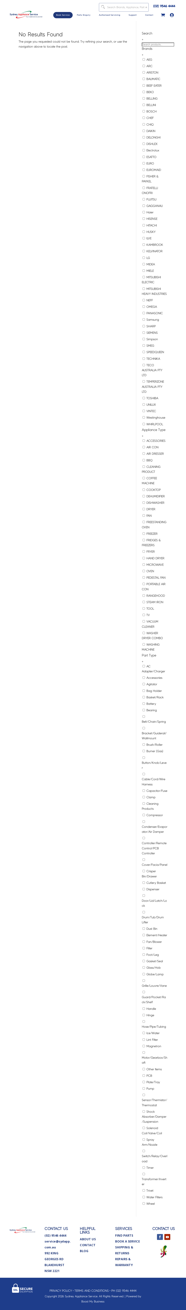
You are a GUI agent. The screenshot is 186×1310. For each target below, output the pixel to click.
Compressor (153, 815)
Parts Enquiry (83, 15)
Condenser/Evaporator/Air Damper (154, 826)
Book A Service (127, 1241)
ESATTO (149, 157)
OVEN (148, 571)
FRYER (149, 551)
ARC (148, 66)
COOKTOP (152, 489)
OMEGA (150, 306)
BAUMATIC (151, 79)
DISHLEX (150, 143)
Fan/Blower (152, 941)
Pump (148, 1088)
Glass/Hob (152, 967)
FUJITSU (149, 199)
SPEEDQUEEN (153, 352)
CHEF (148, 117)
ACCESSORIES (154, 440)
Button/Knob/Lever (154, 762)
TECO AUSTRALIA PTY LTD (152, 370)
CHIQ (148, 124)
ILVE (147, 238)
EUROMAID (152, 169)
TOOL (148, 608)
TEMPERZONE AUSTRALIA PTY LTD (153, 386)
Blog (84, 1251)
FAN (147, 515)
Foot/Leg (151, 954)
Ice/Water (151, 1033)
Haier (148, 212)
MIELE (148, 270)
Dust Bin (150, 928)
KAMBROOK (153, 244)
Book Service (63, 15)
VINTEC (149, 411)
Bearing (150, 710)
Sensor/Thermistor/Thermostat (154, 1100)
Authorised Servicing (109, 15)
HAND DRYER (153, 558)
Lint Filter (150, 1039)
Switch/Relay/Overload (154, 1156)
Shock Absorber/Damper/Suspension (154, 1116)
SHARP (149, 326)
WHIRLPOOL (153, 424)
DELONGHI (151, 137)
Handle (149, 1008)
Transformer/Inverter (154, 1179)
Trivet (148, 1190)
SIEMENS (150, 332)
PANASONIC (153, 313)
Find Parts (124, 1235)
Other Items (152, 1069)
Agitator (150, 684)
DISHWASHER (153, 502)
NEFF (148, 300)
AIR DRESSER (153, 453)
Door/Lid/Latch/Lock (154, 900)
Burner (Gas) (153, 751)
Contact (149, 15)
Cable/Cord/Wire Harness (153, 779)
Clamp (149, 797)
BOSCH (150, 111)
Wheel (149, 1203)
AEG (147, 59)
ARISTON (150, 72)
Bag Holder (152, 690)
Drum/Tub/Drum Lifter (153, 917)
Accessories (152, 677)
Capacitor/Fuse (155, 790)
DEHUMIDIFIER (154, 496)
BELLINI (149, 105)
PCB (147, 1075)
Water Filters (153, 1197)
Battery (149, 703)
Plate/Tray (151, 1082)
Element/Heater (155, 935)
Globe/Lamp (153, 974)
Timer (148, 1167)
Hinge (148, 1015)
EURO (148, 163)
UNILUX (149, 404)
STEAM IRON (153, 602)
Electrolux (151, 150)
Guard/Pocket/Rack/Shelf (154, 997)
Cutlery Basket (154, 882)
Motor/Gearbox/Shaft (154, 1057)
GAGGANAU (153, 205)
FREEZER (150, 533)
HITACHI (150, 225)
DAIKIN (149, 131)
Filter (147, 948)
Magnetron (152, 1046)
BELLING (150, 98)
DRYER (149, 509)
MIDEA (149, 264)
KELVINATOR (153, 251)
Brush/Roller (153, 744)
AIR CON (150, 447)
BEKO (148, 92)
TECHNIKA (151, 358)
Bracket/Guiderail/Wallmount (154, 733)
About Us (88, 1239)
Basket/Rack (153, 697)
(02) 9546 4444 (164, 6)
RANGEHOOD (154, 595)
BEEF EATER (152, 85)
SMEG (148, 345)
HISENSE (150, 218)
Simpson (150, 339)
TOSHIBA (150, 398)
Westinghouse (154, 417)
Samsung (151, 319)
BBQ (148, 460)
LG (146, 257)
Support (133, 15)
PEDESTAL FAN (154, 577)
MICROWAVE (153, 564)
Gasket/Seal (153, 961)
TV (146, 615)
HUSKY (149, 231)
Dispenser (151, 889)
